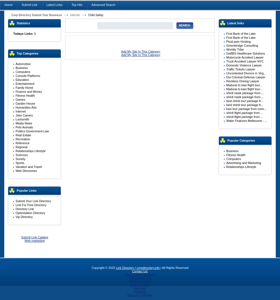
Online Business (140, 281)
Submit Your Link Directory (33, 201)
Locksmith (22, 119)
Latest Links (54, 5)
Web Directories (26, 170)
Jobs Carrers (24, 115)
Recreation (23, 139)
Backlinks (139, 291)
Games (20, 99)
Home (8, 5)
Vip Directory (24, 217)
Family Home (24, 87)
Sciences (22, 155)
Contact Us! (140, 271)
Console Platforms (28, 75)
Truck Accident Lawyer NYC (245, 61)
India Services (140, 284)
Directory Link (25, 209)
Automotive (23, 64)
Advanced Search (103, 5)
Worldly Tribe (235, 49)
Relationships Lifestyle (31, 151)
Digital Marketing (140, 278)
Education (22, 79)
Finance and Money (29, 91)
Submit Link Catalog (34, 237)
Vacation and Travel (29, 167)
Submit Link (29, 5)
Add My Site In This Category (140, 51)
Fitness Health (25, 95)
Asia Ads (140, 288)
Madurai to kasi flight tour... (244, 85)
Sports (20, 163)
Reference (22, 143)
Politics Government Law (32, 131)
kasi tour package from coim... (246, 109)
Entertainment (25, 83)
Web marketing (35, 240)
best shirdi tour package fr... (244, 101)
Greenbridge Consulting (242, 45)
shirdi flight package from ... (244, 113)
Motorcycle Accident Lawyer (245, 57)
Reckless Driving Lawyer (242, 81)
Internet (75, 15)
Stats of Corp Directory (140, 274)
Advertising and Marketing (243, 163)
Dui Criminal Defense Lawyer (245, 77)
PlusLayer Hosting (238, 41)
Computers (23, 72)
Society (20, 159)
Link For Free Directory (31, 205)
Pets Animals (24, 127)
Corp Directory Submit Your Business (36, 15)
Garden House (25, 103)
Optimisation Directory (30, 213)
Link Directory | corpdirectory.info (138, 267)
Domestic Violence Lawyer (244, 65)
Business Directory (140, 295)
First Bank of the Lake (241, 33)
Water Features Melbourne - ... (246, 120)
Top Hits (77, 5)
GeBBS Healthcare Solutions (245, 53)
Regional (21, 147)
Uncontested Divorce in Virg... (246, 73)
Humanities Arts (26, 107)
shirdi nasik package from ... (245, 93)
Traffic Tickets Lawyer (240, 69)
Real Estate (23, 135)
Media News (24, 123)
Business (22, 68)
